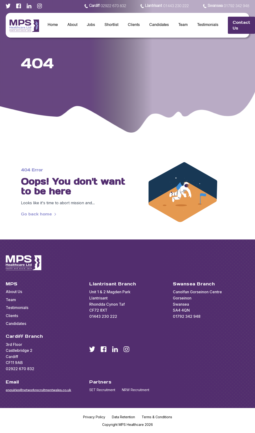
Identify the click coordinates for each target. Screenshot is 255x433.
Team (183, 25)
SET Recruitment (102, 390)
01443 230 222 (164, 6)
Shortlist (111, 25)
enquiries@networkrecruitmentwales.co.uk (38, 390)
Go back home (39, 214)
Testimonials (207, 25)
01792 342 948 (226, 6)
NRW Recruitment (135, 390)
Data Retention (123, 417)
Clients (134, 25)
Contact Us (241, 25)
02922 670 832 (105, 6)
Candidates (159, 25)
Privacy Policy (94, 417)
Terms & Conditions (157, 417)
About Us (14, 291)
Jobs (91, 25)
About (72, 25)
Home (53, 25)
